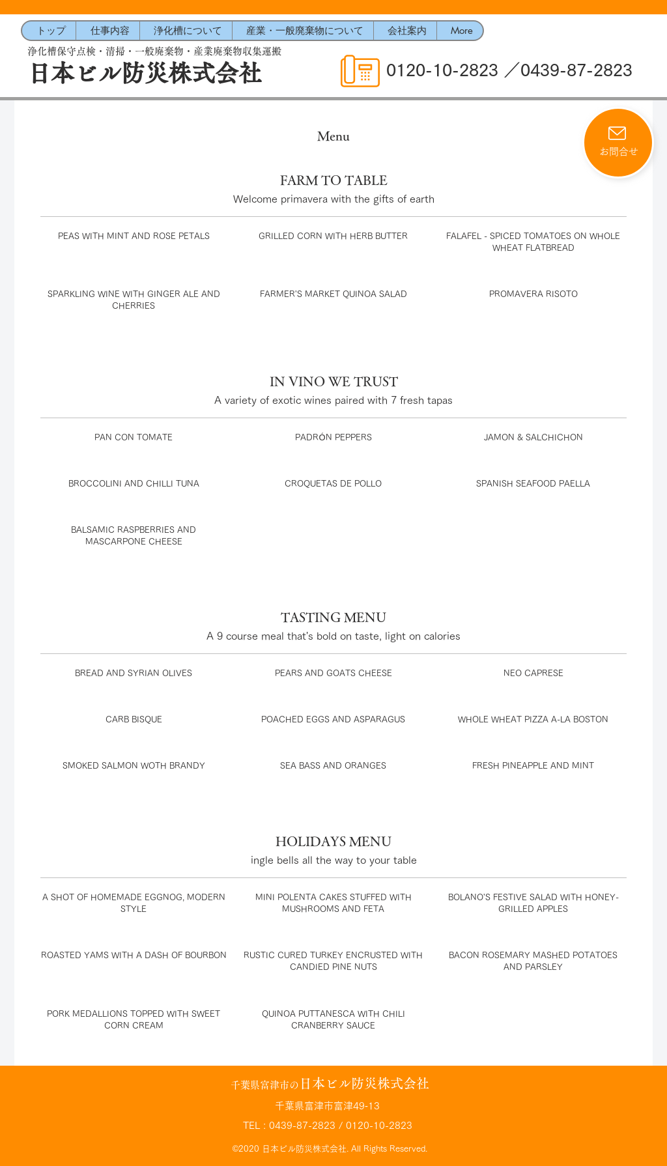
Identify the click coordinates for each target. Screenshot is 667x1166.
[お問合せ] (618, 142)
